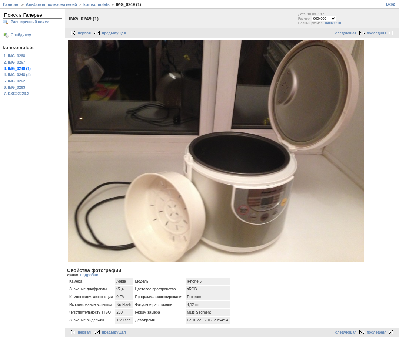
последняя (376, 33)
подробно (89, 275)
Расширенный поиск (30, 22)
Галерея (11, 4)
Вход (390, 4)
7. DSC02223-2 (16, 94)
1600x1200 (332, 23)
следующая (346, 33)
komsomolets (96, 4)
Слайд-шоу (21, 35)
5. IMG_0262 (14, 81)
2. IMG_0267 (14, 62)
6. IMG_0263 (14, 87)
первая (84, 33)
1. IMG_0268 (14, 56)
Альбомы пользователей (51, 4)
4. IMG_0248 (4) (17, 75)
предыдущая (114, 33)
